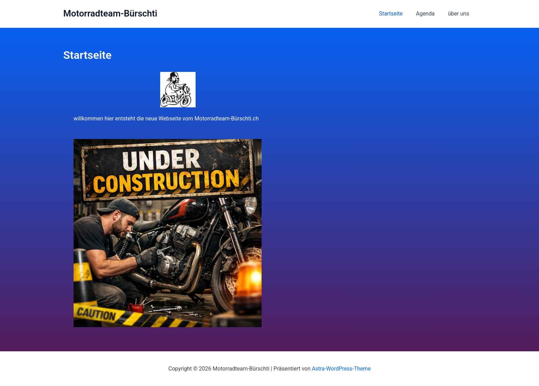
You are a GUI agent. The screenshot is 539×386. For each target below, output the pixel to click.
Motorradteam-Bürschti (110, 13)
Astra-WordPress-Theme (341, 368)
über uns (459, 13)
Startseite (396, 13)
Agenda (428, 13)
